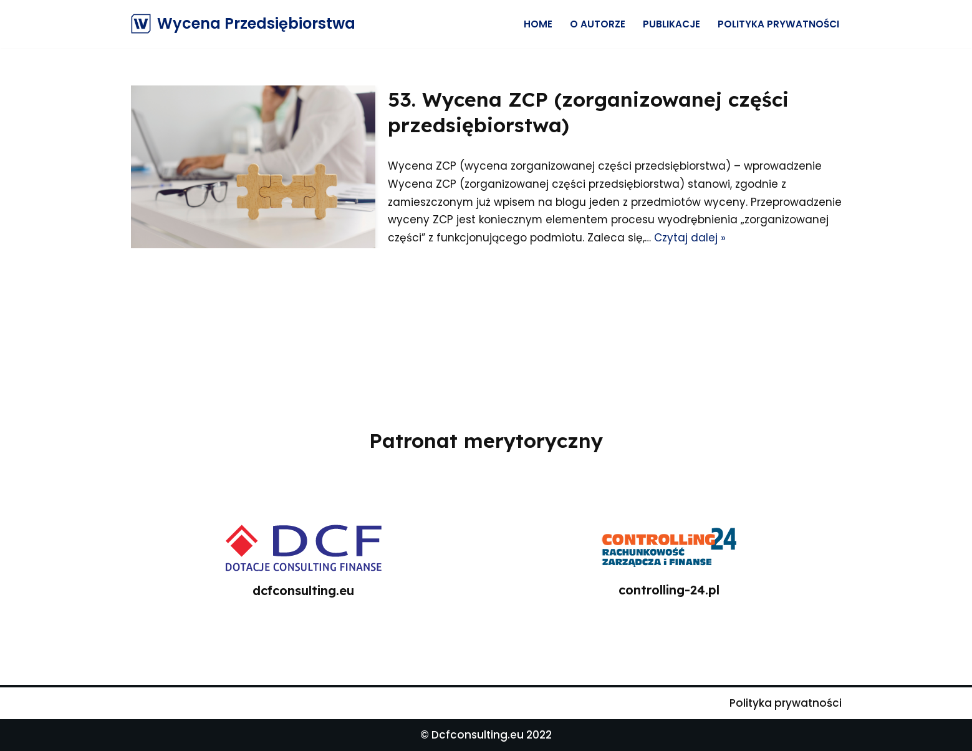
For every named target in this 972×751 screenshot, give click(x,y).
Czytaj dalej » (781, 237)
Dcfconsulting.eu (477, 734)
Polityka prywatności (778, 24)
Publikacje (671, 24)
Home (538, 24)
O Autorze (597, 24)
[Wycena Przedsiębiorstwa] (243, 24)
